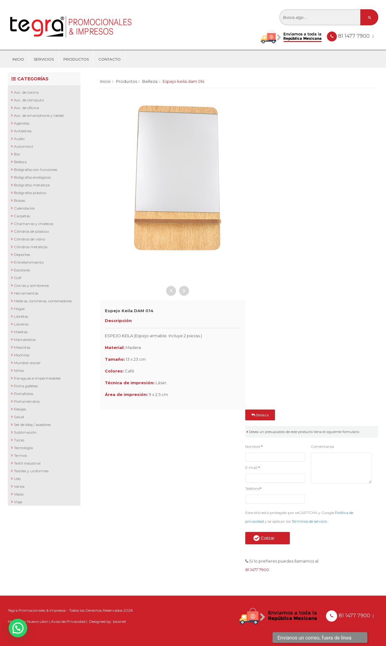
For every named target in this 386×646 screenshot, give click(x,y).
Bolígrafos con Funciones (35, 169)
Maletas (21, 331)
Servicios (44, 59)
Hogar (19, 308)
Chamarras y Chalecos (33, 223)
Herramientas (26, 293)
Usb (17, 478)
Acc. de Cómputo (29, 100)
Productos (76, 59)
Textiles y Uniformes (31, 471)
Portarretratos (27, 401)
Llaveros (21, 324)
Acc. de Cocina (26, 92)
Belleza (20, 161)
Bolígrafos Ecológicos (32, 177)
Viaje (18, 501)
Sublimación (25, 432)
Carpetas (22, 216)
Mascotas (22, 347)
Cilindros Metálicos (30, 246)
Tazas (19, 440)
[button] (18, 628)
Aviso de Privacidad (68, 621)
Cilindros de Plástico (31, 231)
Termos (20, 455)
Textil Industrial (27, 463)
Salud (19, 416)
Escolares (22, 270)
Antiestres (23, 131)
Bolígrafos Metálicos (32, 185)
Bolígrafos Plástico (30, 192)
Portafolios (23, 393)
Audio (19, 138)
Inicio (18, 59)
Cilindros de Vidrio (29, 239)
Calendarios (24, 208)
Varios (19, 486)
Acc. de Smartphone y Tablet (39, 115)
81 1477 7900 (354, 36)
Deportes (22, 254)
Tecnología (23, 447)
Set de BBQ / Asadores (32, 424)
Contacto (109, 59)
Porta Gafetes (26, 386)
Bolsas (19, 200)
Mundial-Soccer (27, 362)
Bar (17, 154)
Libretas (21, 316)
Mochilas (21, 355)
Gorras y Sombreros (31, 285)
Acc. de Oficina (26, 107)
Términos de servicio (310, 521)
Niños (19, 370)
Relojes (20, 409)
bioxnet (119, 621)
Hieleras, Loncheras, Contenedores (43, 301)
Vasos (19, 494)
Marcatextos (25, 339)
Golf (17, 277)
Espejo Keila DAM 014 (183, 81)
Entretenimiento (29, 262)
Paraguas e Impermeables (37, 378)
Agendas (21, 123)
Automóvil (23, 146)
